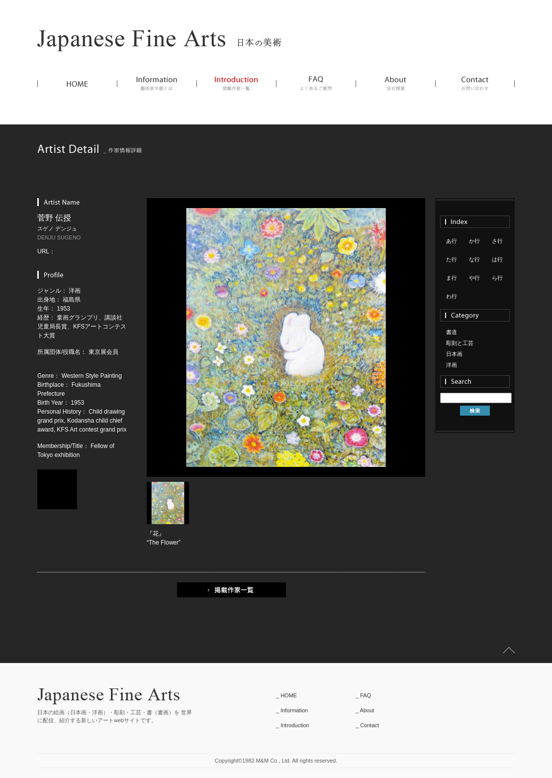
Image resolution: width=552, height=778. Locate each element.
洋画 (451, 365)
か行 (474, 241)
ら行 (497, 278)
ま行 (451, 278)
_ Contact (367, 725)
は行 (497, 259)
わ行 (451, 296)
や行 (474, 278)
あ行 (451, 241)
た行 (451, 259)
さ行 (497, 241)
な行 (474, 259)
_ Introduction (292, 725)
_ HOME (286, 695)
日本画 (454, 354)
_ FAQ (363, 695)
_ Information (292, 710)
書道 (451, 332)
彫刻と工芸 (459, 343)
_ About (365, 710)
